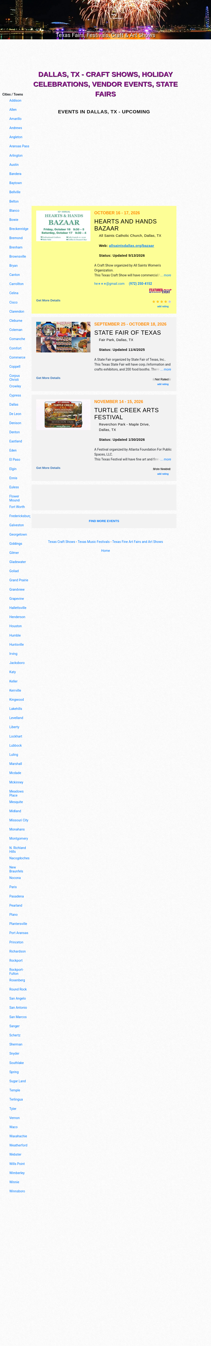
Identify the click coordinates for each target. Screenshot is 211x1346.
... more (166, 275)
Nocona (15, 878)
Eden (13, 450)
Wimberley (17, 1173)
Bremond (16, 238)
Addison (15, 100)
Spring (14, 1072)
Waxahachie (18, 1136)
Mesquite (16, 802)
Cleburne (15, 321)
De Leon (15, 414)
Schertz (14, 1035)
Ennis (13, 478)
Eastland (15, 441)
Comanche (17, 339)
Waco (13, 1127)
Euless (14, 487)
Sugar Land (17, 1081)
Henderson (17, 617)
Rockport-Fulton (16, 971)
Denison (15, 423)
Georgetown (18, 534)
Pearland (15, 905)
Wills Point (17, 1164)
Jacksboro (17, 663)
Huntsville (16, 644)
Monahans (17, 829)
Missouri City (18, 820)
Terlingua (16, 1099)
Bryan (13, 265)
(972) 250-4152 (140, 284)
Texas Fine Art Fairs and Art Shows (137, 542)
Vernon (14, 1118)
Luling (13, 754)
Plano (13, 914)
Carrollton (16, 284)
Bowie (13, 220)
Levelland (16, 718)
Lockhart (15, 736)
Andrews (15, 128)
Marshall (15, 764)
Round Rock (18, 989)
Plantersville (18, 924)
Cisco (13, 302)
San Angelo (17, 998)
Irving (13, 654)
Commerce (17, 357)
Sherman (15, 1044)
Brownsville (17, 256)
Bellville (14, 192)
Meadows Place (16, 793)
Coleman (15, 330)
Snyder (14, 1053)
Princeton (16, 942)
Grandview (17, 589)
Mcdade (15, 773)
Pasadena (16, 896)
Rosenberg (17, 980)
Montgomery (18, 838)
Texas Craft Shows (61, 542)
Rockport (16, 960)
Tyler (12, 1109)
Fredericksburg (19, 516)
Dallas (13, 404)
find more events (104, 521)
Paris (13, 887)
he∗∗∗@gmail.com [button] (109, 284)
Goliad (14, 571)
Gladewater (17, 562)
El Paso (14, 459)
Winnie (14, 1182)
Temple (14, 1090)
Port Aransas (18, 933)
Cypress (15, 395)
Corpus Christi (14, 378)
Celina (13, 293)
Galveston (16, 525)
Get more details (48, 300)
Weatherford (18, 1145)
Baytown (15, 183)
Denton (14, 432)
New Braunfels (16, 869)
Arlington (15, 155)
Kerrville (15, 690)
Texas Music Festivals (94, 542)
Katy (12, 672)
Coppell (14, 366)
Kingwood (16, 699)
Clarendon (16, 311)
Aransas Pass (19, 146)
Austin (14, 165)
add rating (162, 306)
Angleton (15, 137)
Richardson (17, 951)
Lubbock (15, 745)
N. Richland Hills (17, 850)
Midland (15, 811)
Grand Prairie (18, 580)
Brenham (15, 247)
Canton (14, 275)
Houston (15, 626)
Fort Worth (17, 507)
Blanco (14, 210)
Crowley (15, 386)
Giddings (15, 543)
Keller (13, 681)
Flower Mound (14, 498)
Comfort (15, 348)
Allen (13, 109)
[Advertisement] (105, 55)
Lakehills (15, 709)
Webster (15, 1154)
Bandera (15, 174)
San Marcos (18, 1017)
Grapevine (16, 599)
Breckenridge (19, 229)
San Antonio (18, 1007)
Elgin (12, 469)
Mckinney (16, 782)
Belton (14, 201)
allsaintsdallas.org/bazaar (131, 246)
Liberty (14, 727)
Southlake (16, 1063)
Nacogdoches (19, 858)
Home (105, 550)
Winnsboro (17, 1191)
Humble (15, 635)
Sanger (14, 1026)
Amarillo (15, 119)
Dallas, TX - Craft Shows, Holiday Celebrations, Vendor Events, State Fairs (105, 84)
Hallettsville (17, 608)
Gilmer (14, 553)
